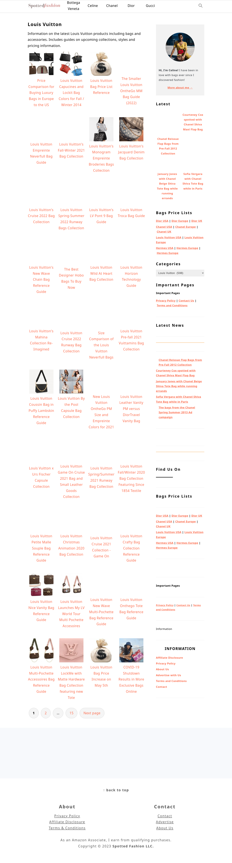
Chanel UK (164, 231)
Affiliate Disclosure (169, 657)
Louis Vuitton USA (168, 237)
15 (71, 713)
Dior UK (196, 221)
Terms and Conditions (172, 305)
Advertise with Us (168, 675)
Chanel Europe (185, 227)
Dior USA (162, 221)
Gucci (150, 5)
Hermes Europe (187, 248)
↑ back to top (116, 790)
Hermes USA (164, 248)
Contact (161, 687)
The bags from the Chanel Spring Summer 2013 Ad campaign (177, 412)
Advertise (165, 822)
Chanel (112, 5)
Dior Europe (180, 221)
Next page (92, 713)
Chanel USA (164, 227)
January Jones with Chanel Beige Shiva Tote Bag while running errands (179, 386)
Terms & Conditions (67, 828)
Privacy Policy (165, 300)
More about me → (180, 87)
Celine (93, 5)
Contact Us (186, 300)
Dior (131, 5)
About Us (162, 669)
